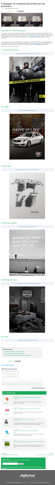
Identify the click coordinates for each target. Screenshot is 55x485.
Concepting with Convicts (34, 35)
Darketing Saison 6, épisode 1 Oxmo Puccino (24, 419)
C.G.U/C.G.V (25, 482)
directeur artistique (36, 43)
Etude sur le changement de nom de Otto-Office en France (27, 408)
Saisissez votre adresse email (10, 461)
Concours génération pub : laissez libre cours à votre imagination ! (17, 355)
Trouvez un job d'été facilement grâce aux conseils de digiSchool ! (29, 441)
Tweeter (10, 11)
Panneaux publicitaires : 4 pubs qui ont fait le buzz (14, 353)
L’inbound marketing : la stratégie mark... (10, 454)
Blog (18, 396)
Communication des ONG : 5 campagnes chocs (13, 351)
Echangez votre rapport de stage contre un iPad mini (26, 430)
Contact (31, 482)
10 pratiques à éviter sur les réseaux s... (45, 454)
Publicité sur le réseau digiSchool (13, 482)
